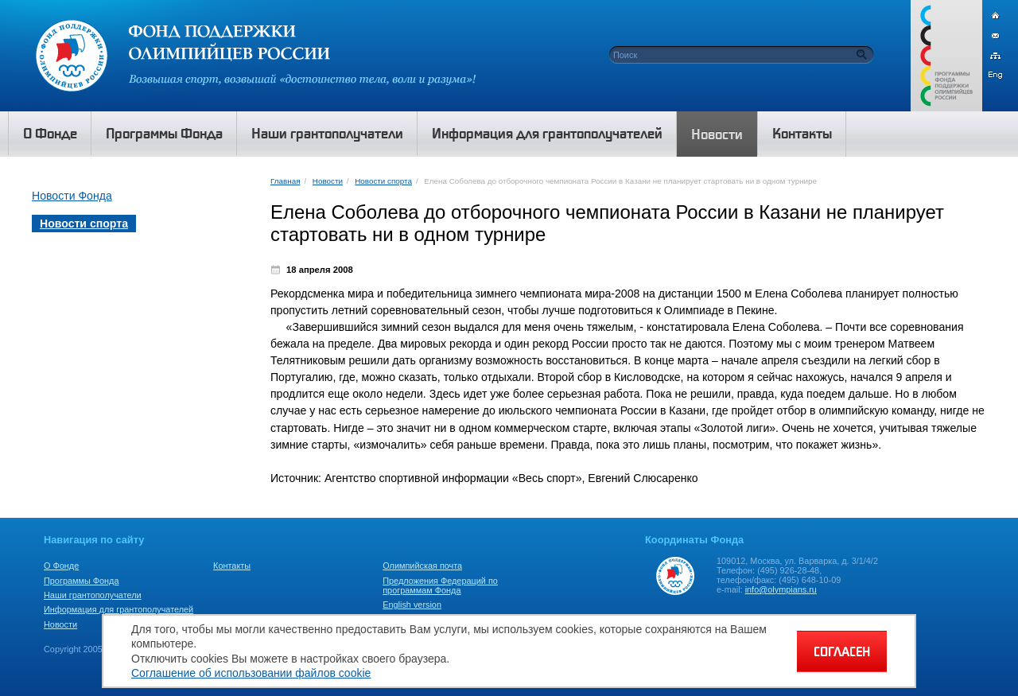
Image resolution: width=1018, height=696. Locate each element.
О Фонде (61, 565)
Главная (285, 181)
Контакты (232, 565)
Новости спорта (383, 181)
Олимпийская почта (422, 565)
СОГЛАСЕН (842, 651)
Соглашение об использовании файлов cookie (251, 673)
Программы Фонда (81, 580)
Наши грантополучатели (93, 595)
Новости (328, 181)
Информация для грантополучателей (118, 609)
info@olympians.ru (781, 589)
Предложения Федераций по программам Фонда (440, 585)
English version (412, 604)
